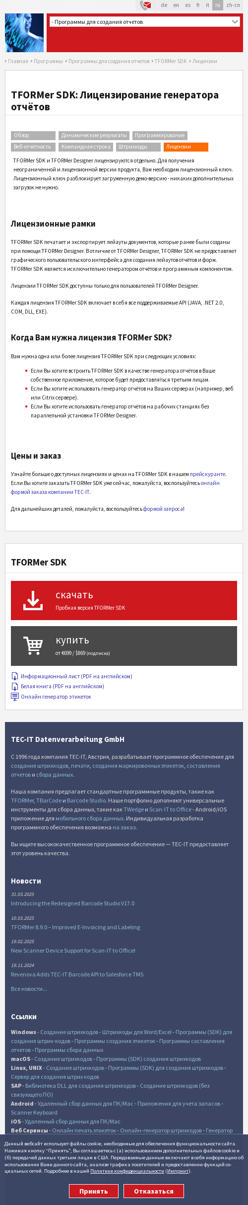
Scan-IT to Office (170, 809)
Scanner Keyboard (34, 1112)
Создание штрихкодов (69, 1032)
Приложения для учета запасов (178, 1103)
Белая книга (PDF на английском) (57, 686)
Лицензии (178, 146)
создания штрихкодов (39, 765)
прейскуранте (207, 474)
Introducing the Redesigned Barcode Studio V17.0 (72, 903)
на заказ (124, 827)
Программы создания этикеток (114, 1040)
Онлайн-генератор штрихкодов (161, 1130)
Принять (93, 1191)
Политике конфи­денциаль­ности (127, 1170)
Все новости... (29, 988)
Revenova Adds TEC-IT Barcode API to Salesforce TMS (77, 974)
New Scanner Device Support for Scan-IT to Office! (73, 950)
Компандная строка (86, 146)
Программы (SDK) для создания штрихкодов (165, 1067)
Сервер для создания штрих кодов (55, 1076)
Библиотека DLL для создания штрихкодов (80, 1085)
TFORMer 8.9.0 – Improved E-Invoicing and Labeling (75, 927)
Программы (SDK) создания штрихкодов (148, 1058)
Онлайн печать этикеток (84, 1130)
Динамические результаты (94, 135)
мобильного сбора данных (90, 818)
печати (80, 765)
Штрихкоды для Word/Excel (137, 1032)
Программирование (160, 135)
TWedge (134, 809)
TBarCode (49, 800)
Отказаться (154, 1191)
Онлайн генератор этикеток (51, 696)
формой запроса (163, 508)
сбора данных (54, 774)
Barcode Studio (86, 800)
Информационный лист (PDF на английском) (71, 676)
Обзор (21, 135)
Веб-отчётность (32, 146)
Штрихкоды (133, 146)
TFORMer (22, 800)
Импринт (177, 1170)
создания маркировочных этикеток (138, 765)
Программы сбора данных (69, 1049)
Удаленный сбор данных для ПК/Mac (85, 1103)
